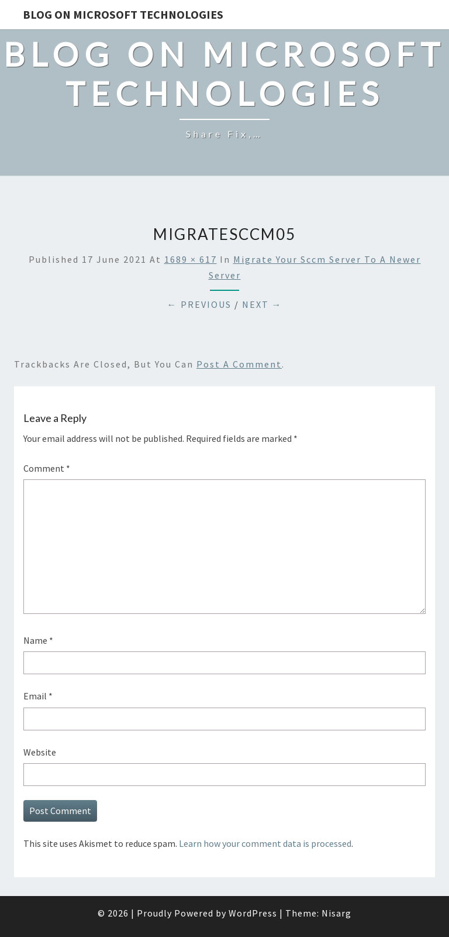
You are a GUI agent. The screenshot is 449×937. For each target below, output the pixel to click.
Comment (46, 468)
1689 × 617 (190, 259)
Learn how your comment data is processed (265, 843)
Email (38, 696)
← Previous (199, 304)
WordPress (253, 913)
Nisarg (336, 913)
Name (38, 640)
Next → (262, 304)
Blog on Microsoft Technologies (123, 14)
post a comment (239, 364)
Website (39, 752)
